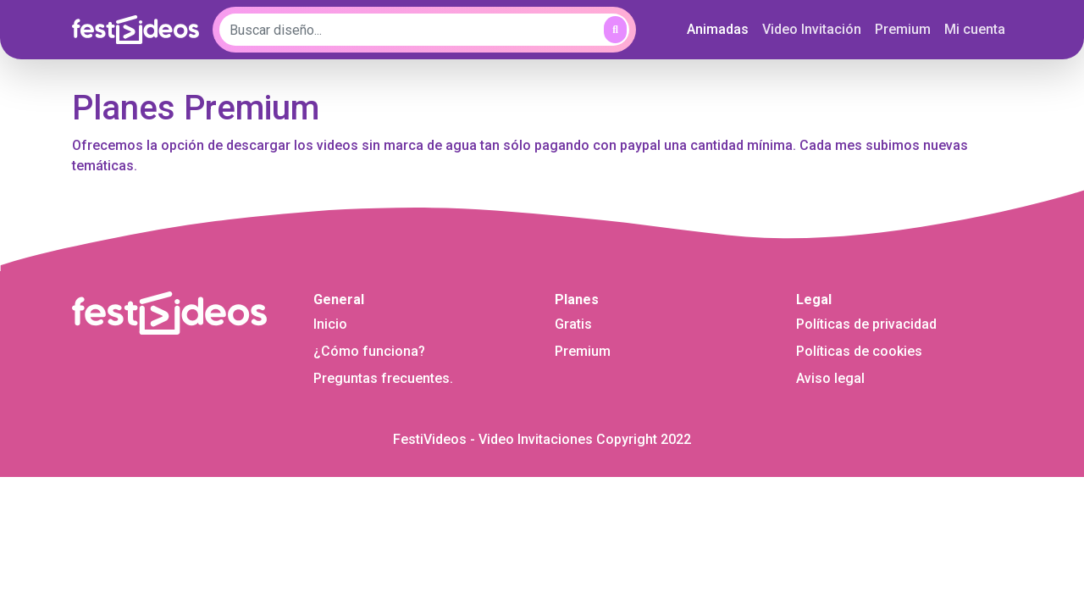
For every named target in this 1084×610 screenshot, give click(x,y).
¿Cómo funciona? (369, 351)
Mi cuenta (974, 29)
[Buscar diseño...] (424, 30)
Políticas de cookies (859, 351)
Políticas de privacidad (866, 324)
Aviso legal (830, 378)
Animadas (721, 28)
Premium (903, 29)
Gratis (573, 324)
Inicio (330, 324)
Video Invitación (811, 29)
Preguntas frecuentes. (383, 378)
